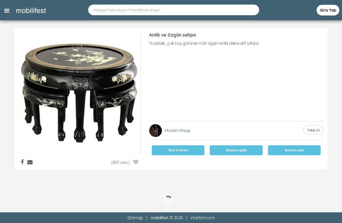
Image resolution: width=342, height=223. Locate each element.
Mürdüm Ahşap (178, 130)
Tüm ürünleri (178, 150)
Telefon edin (294, 150)
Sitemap (135, 217)
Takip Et (313, 130)
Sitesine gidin (236, 150)
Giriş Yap (328, 10)
